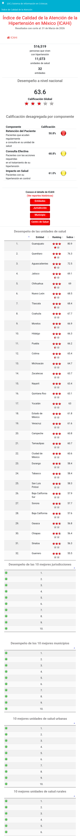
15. (8, 332)
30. (8, 438)
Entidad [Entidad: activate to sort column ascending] (24, 237)
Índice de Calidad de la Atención (17, 9)
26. (8, 409)
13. (8, 320)
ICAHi (12, 37)
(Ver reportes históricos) (40, 195)
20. (8, 368)
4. (8, 262)
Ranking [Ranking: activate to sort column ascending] (45, 237)
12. (8, 313)
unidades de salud (40, 63)
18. (8, 351)
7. (8, 281)
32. (8, 451)
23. (8, 390)
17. (8, 345)
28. (8, 425)
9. (8, 294)
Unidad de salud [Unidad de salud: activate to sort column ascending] (26, 644)
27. (8, 419)
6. (8, 275)
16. (8, 339)
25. (8, 403)
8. (8, 288)
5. (8, 269)
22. (8, 380)
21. (8, 374)
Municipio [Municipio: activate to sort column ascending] (24, 556)
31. (8, 444)
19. (8, 361)
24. (8, 397)
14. (8, 326)
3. (8, 256)
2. (8, 250)
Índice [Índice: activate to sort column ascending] (66, 237)
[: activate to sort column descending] (8, 237)
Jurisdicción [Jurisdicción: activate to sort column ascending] (25, 464)
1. (8, 243)
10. (8, 301)
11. (8, 307)
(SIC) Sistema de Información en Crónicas (27, 3)
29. (8, 432)
